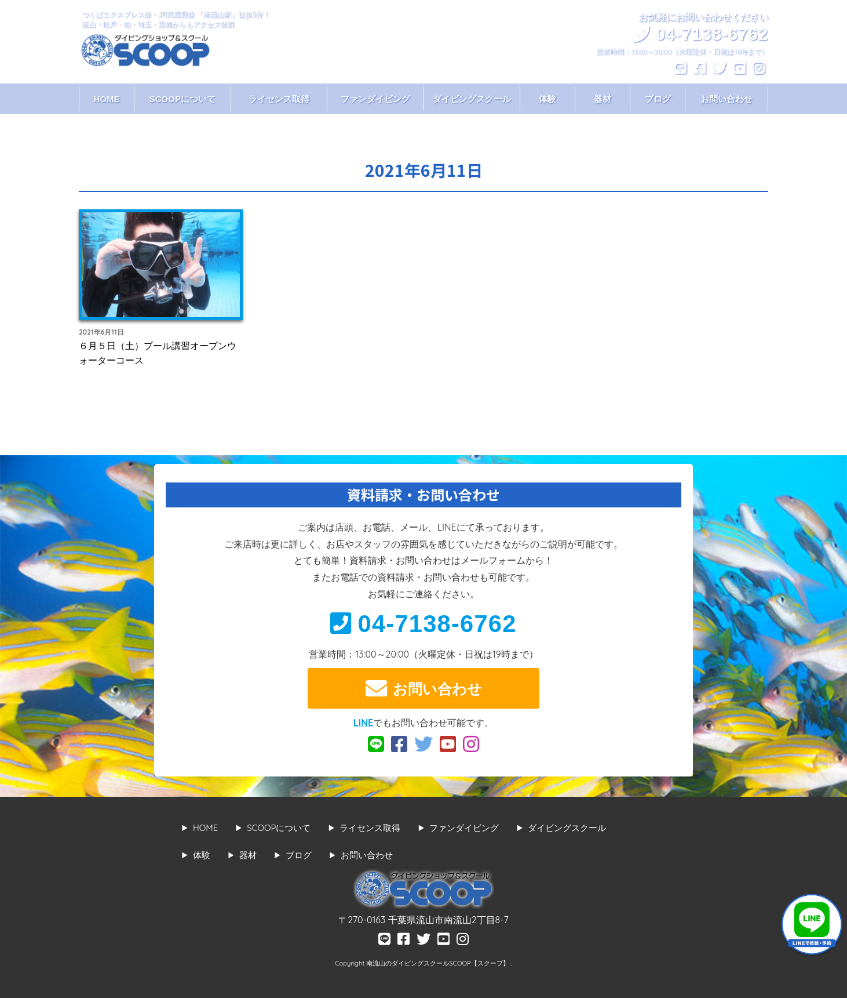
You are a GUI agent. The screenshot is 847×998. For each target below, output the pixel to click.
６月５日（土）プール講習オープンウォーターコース (157, 353)
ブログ (658, 99)
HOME (107, 99)
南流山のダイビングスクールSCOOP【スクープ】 (438, 963)
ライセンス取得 (279, 99)
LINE (363, 722)
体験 (547, 99)
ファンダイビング (375, 99)
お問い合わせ (726, 99)
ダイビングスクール (472, 99)
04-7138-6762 (423, 623)
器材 (602, 99)
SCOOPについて (182, 99)
